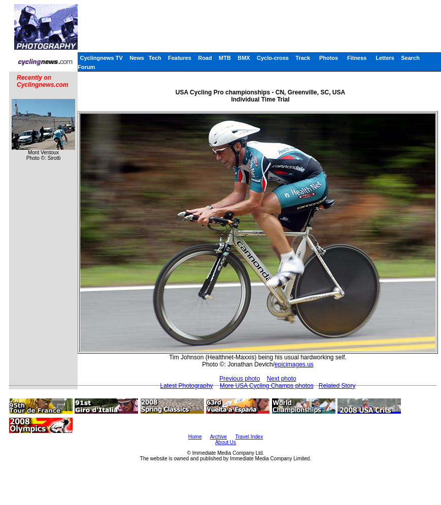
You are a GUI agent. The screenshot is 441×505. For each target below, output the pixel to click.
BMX (244, 58)
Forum (86, 67)
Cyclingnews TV (101, 58)
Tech (155, 58)
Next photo (281, 378)
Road (205, 58)
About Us (225, 442)
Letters (385, 58)
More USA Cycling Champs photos (267, 385)
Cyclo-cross (273, 58)
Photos (328, 58)
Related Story (337, 385)
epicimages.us (294, 364)
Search (410, 58)
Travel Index (249, 437)
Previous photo (239, 378)
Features (179, 58)
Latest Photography (186, 385)
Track (302, 58)
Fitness (357, 58)
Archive (218, 437)
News (136, 58)
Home (195, 437)
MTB (225, 58)
